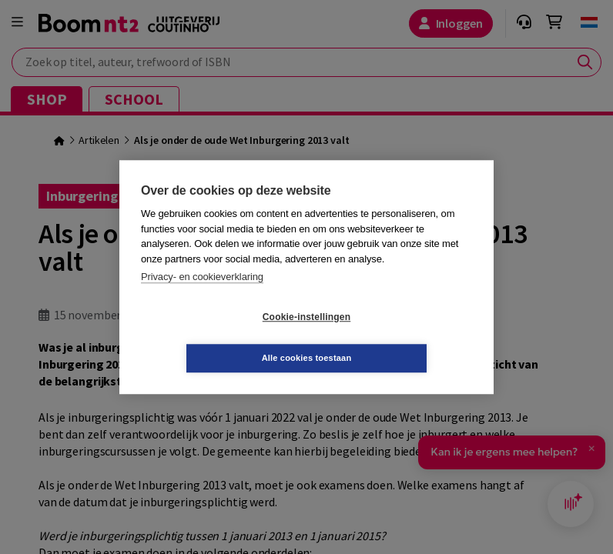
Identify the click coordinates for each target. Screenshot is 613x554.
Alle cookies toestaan (398, 337)
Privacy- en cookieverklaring (202, 297)
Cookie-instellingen (215, 337)
